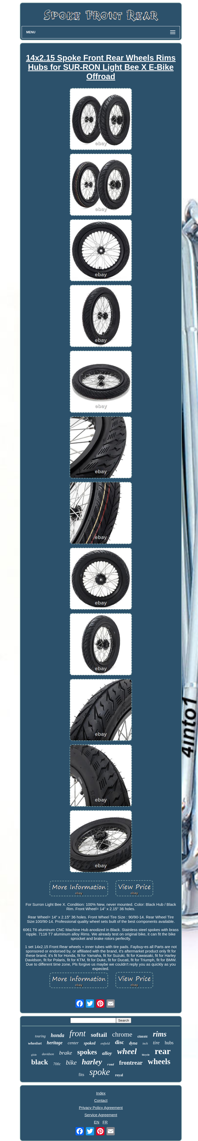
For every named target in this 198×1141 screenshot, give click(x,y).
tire (156, 1042)
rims (160, 1034)
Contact (101, 1100)
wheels (159, 1061)
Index (101, 1093)
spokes (87, 1052)
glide (34, 1054)
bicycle (145, 1054)
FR (105, 1122)
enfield (105, 1043)
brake (65, 1052)
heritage (54, 1042)
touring (40, 1036)
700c (57, 1064)
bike (71, 1062)
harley (92, 1061)
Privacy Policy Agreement (101, 1107)
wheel (127, 1051)
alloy (107, 1053)
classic (142, 1036)
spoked (89, 1043)
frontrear (131, 1063)
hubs (169, 1042)
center (73, 1042)
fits (81, 1074)
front (77, 1033)
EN (96, 1122)
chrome (122, 1034)
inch (145, 1043)
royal (119, 1075)
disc (119, 1042)
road (110, 1064)
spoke (99, 1072)
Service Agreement (101, 1115)
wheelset (35, 1043)
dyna (133, 1043)
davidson (48, 1054)
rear (163, 1051)
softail (99, 1034)
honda (57, 1035)
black (39, 1062)
